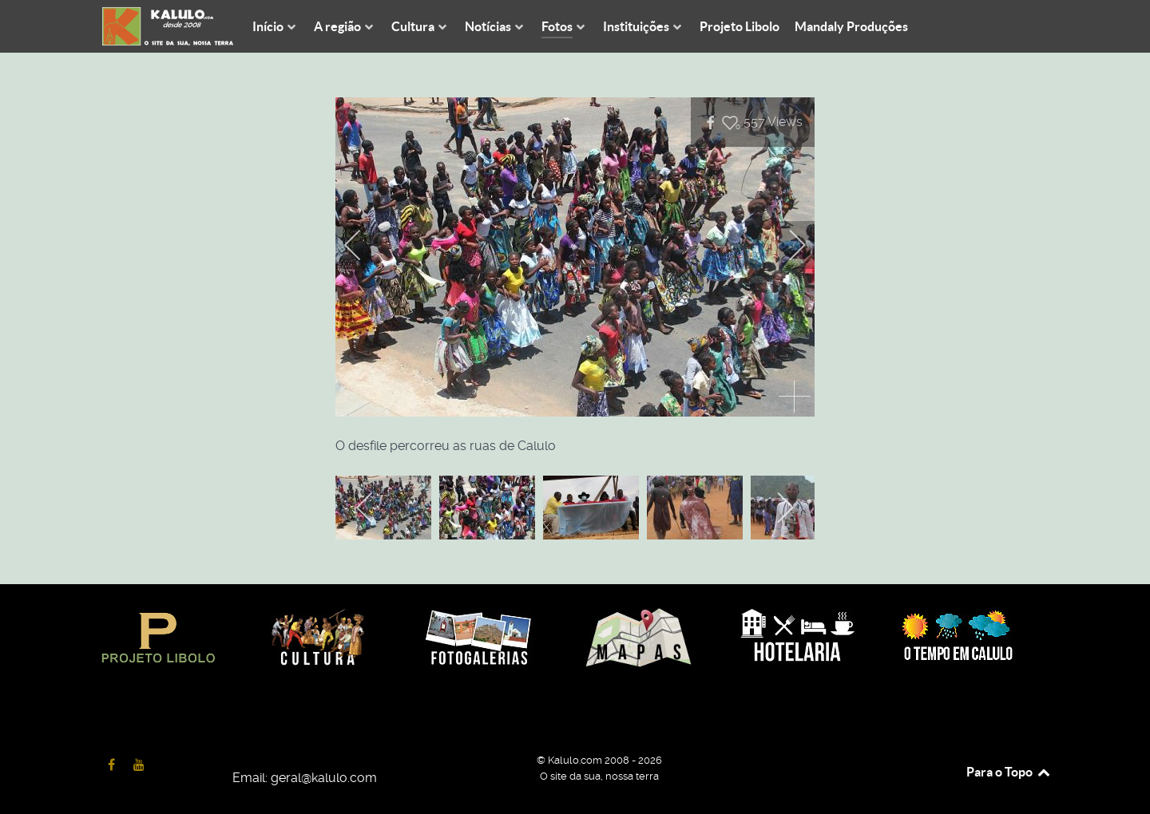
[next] (787, 245)
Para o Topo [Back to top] (1009, 772)
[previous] (363, 245)
